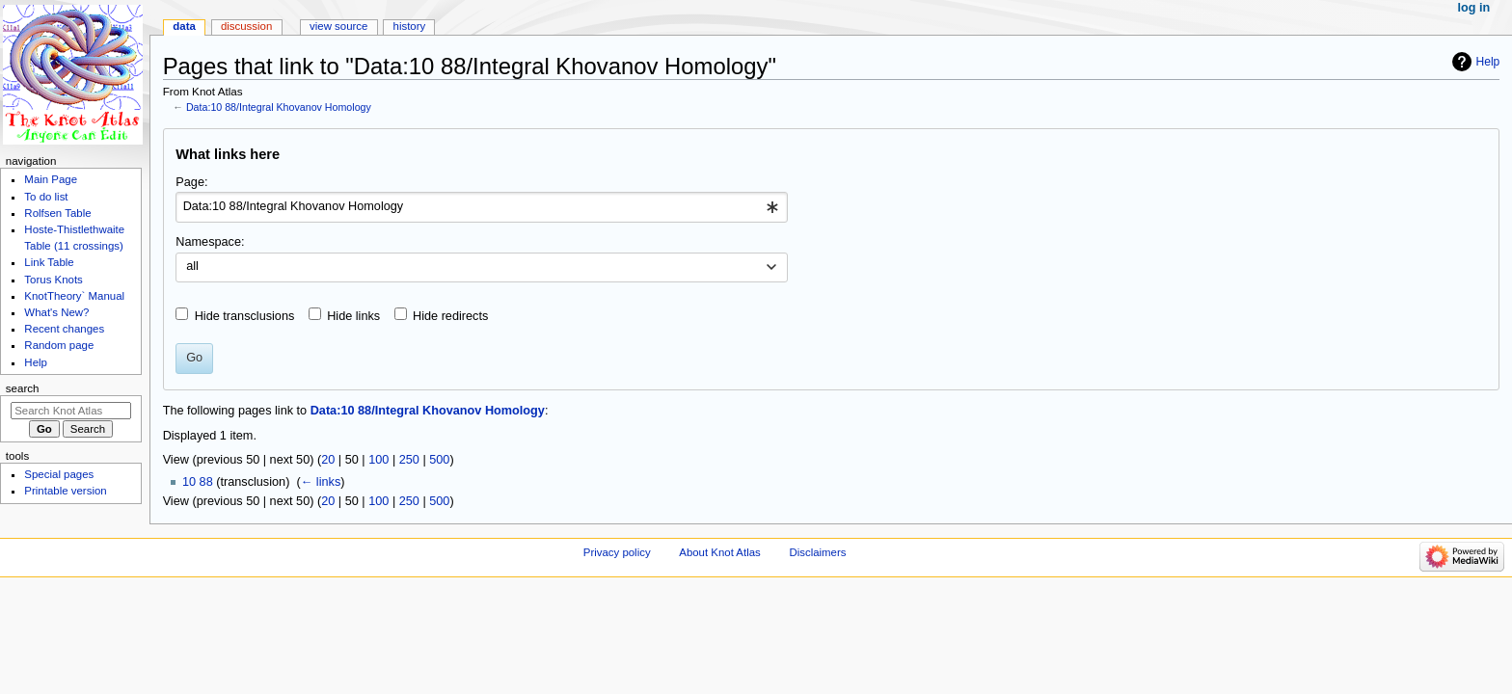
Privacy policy (617, 552)
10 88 (197, 482)
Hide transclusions (245, 316)
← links (321, 482)
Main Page (50, 179)
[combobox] (482, 207)
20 (328, 460)
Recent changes (64, 328)
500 (439, 460)
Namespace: (210, 242)
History (409, 26)
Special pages (59, 474)
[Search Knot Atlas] (71, 410)
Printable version (65, 490)
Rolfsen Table (57, 213)
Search (23, 388)
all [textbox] (192, 266)
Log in (1474, 7)
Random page (59, 345)
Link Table (48, 262)
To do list (46, 196)
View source (338, 26)
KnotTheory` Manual (74, 296)
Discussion (246, 26)
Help (1488, 61)
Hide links (353, 316)
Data (184, 26)
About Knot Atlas (719, 552)
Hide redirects (450, 316)
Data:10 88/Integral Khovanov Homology (278, 107)
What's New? (56, 312)
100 (378, 460)
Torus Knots (53, 279)
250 (409, 460)
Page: (191, 182)
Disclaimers (817, 552)
